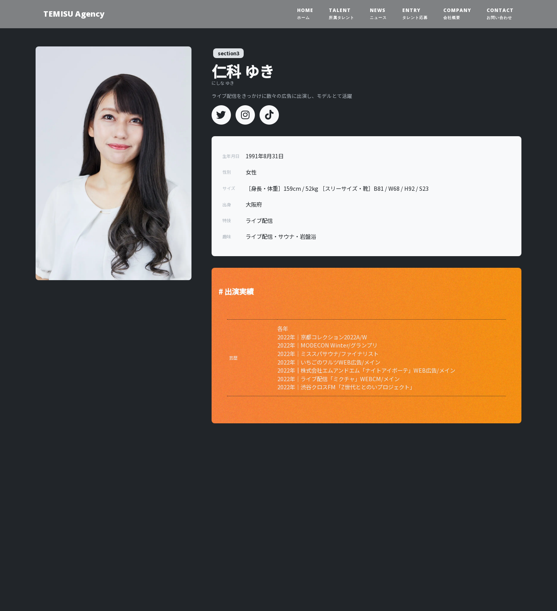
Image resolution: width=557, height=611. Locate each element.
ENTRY (415, 13)
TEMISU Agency (73, 14)
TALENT (341, 13)
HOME (305, 13)
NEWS (378, 13)
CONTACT (500, 13)
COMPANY (457, 13)
